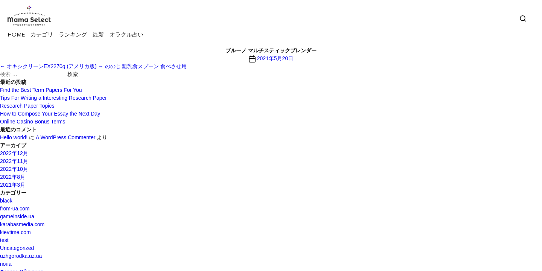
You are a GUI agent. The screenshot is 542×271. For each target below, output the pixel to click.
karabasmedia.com (22, 224)
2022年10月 (14, 169)
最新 (98, 35)
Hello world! (13, 137)
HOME (16, 35)
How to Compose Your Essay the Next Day (50, 114)
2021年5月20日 (275, 58)
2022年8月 (12, 177)
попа (6, 264)
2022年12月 (14, 153)
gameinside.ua (17, 216)
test (4, 240)
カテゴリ (41, 35)
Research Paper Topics (27, 106)
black (6, 201)
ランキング (73, 35)
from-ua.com (15, 209)
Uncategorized (17, 248)
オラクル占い (126, 35)
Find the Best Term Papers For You (41, 90)
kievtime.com (15, 232)
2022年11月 (14, 161)
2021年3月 (12, 185)
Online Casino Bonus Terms (32, 122)
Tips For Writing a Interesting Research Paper (53, 98)
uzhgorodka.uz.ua (21, 256)
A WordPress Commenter (65, 137)
